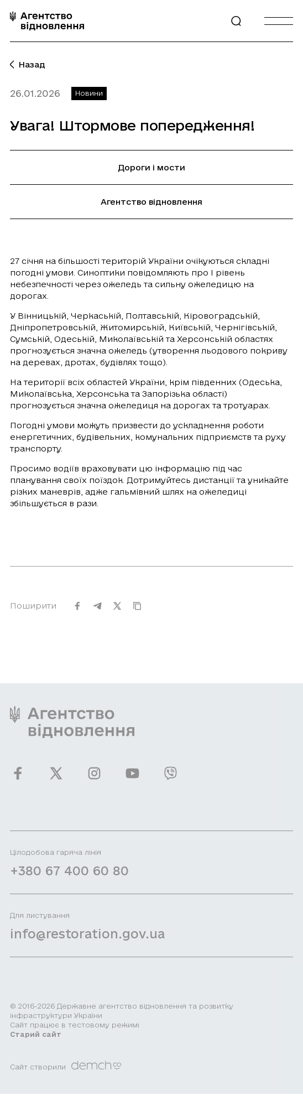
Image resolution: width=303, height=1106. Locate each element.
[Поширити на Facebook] (77, 612)
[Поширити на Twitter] (117, 612)
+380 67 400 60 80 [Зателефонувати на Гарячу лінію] (69, 877)
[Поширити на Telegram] (97, 612)
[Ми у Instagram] (94, 779)
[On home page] (47, 20)
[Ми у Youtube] (132, 779)
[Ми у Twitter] (56, 779)
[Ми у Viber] (171, 779)
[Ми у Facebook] (18, 779)
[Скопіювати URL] (137, 612)
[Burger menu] (278, 20)
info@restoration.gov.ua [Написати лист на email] (87, 940)
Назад (27, 64)
